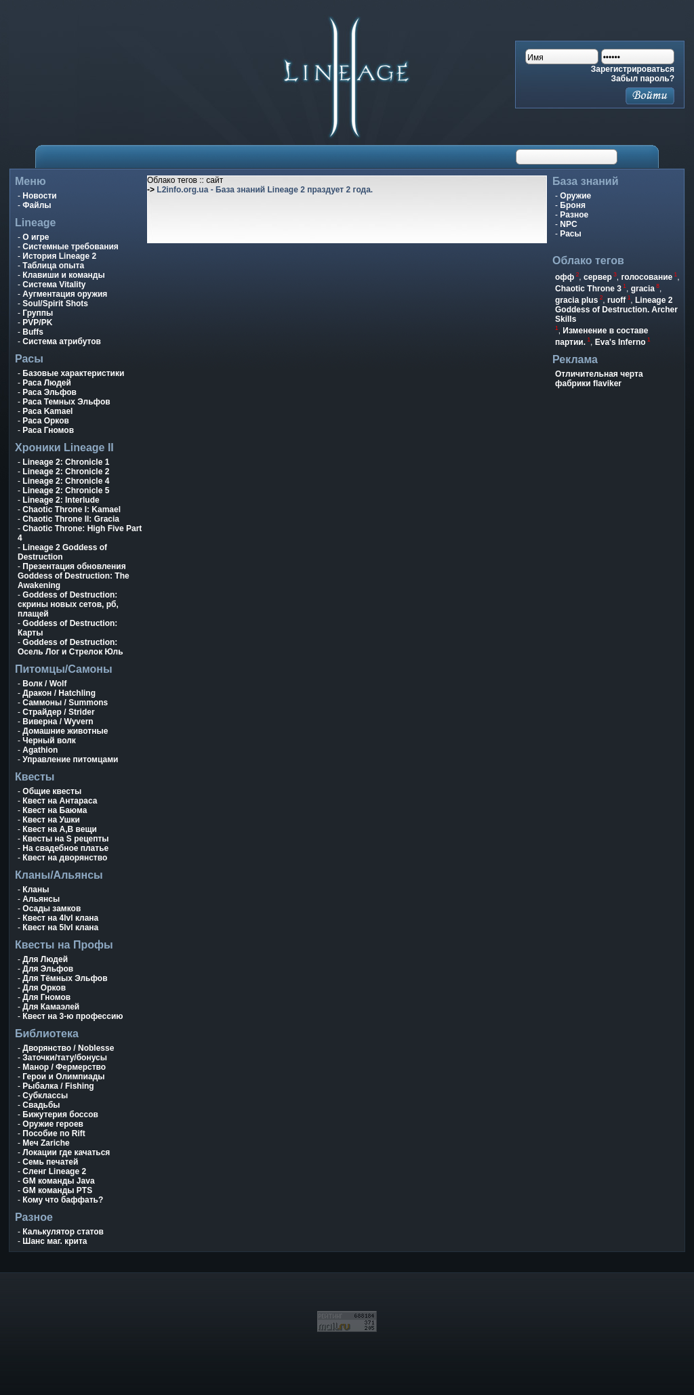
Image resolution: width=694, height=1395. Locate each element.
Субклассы (45, 1095)
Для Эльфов (47, 969)
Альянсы (41, 899)
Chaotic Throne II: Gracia (70, 519)
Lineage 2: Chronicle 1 (65, 462)
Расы (570, 233)
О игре (35, 237)
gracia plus (576, 300)
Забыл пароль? (642, 78)
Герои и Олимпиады (63, 1076)
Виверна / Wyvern (57, 721)
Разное (574, 215)
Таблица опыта (53, 265)
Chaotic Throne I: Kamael (71, 509)
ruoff (616, 300)
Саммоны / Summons (65, 702)
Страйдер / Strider (58, 712)
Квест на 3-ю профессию (72, 1016)
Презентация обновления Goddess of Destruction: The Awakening (73, 576)
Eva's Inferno (620, 342)
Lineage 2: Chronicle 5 (65, 490)
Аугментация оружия (64, 294)
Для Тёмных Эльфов (64, 978)
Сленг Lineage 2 (54, 1171)
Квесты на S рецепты (65, 839)
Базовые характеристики (73, 373)
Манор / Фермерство (64, 1067)
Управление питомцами (70, 759)
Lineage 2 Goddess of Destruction (62, 552)
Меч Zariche (45, 1143)
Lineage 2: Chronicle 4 (65, 481)
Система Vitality (53, 284)
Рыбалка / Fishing (58, 1086)
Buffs (32, 332)
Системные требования (70, 246)
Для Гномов (46, 997)
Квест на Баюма (54, 810)
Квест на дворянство (64, 857)
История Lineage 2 (59, 256)
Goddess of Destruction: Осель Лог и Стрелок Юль (70, 647)
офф (564, 277)
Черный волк (49, 740)
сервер (598, 277)
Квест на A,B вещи (59, 829)
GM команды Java (58, 1181)
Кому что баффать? (62, 1200)
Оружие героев (52, 1124)
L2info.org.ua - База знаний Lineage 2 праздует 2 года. (265, 189)
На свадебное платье (65, 848)
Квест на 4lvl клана (60, 918)
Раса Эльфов (49, 392)
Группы (37, 313)
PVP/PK (37, 322)
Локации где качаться (66, 1152)
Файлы (36, 205)
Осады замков (51, 908)
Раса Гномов (48, 430)
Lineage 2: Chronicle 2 (65, 471)
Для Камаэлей (50, 1007)
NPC (568, 224)
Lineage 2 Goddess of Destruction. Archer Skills (616, 309)
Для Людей (45, 959)
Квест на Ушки (51, 820)
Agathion (40, 750)
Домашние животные (65, 731)
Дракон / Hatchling (59, 693)
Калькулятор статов (63, 1231)
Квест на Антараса (59, 801)
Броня (573, 205)
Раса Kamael (47, 411)
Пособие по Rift (53, 1133)
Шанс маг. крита (54, 1241)
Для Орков (44, 988)
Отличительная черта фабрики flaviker (599, 378)
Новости (39, 196)
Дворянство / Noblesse (68, 1048)
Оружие (575, 196)
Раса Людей (46, 383)
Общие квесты (51, 791)
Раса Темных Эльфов (66, 402)
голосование (647, 277)
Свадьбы (41, 1105)
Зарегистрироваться (632, 69)
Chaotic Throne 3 (588, 288)
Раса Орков (45, 420)
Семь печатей (50, 1162)
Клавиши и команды (63, 275)
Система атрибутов (61, 341)
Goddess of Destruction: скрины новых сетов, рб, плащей (68, 604)
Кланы (35, 889)
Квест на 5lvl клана (60, 927)
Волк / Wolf (44, 683)
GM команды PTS (57, 1190)
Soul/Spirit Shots (55, 303)
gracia (643, 288)
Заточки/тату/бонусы (64, 1057)
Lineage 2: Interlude (60, 500)
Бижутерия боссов (60, 1114)
